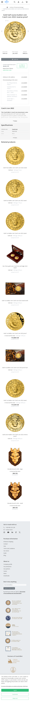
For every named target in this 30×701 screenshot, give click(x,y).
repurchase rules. (7, 70)
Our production (7, 566)
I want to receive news (9, 588)
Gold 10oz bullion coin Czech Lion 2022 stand (15, 167)
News (5, 573)
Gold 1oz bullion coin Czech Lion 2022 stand (15, 233)
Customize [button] (15, 694)
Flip (7, 21)
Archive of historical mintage (16, 7)
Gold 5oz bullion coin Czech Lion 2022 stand (15, 200)
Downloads (6, 575)
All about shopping (8, 541)
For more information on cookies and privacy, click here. (14, 686)
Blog (5, 555)
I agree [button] (15, 690)
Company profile (8, 564)
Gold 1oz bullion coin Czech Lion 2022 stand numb (15, 300)
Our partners (7, 569)
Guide (5, 553)
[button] (3, 31)
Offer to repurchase (22, 65)
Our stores (6, 551)
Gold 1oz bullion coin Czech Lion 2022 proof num (15, 367)
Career (5, 571)
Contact (6, 544)
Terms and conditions (9, 548)
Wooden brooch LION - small (15, 503)
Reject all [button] (15, 698)
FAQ (5, 546)
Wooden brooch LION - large (15, 469)
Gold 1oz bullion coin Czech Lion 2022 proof (15, 333)
